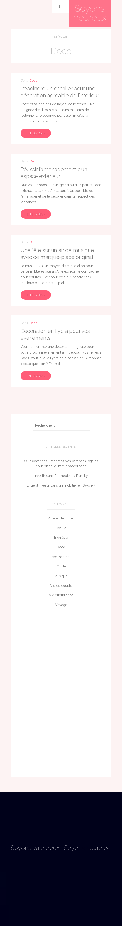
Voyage (61, 605)
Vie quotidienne (61, 595)
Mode (61, 566)
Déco (33, 80)
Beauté (61, 528)
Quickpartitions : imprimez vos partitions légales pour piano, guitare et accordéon (61, 463)
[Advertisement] (61, 697)
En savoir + (36, 133)
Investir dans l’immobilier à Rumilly (61, 476)
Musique (61, 576)
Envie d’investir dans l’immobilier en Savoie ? (61, 485)
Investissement (61, 557)
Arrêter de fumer (61, 518)
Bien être (61, 537)
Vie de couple (61, 585)
